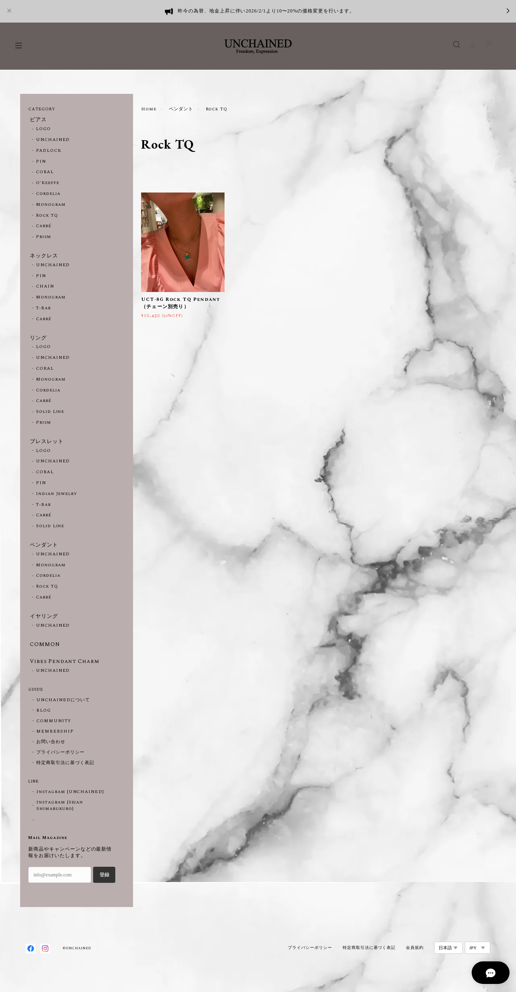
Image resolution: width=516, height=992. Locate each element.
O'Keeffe (47, 184)
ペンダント (181, 109)
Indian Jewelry (56, 500)
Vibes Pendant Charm (64, 673)
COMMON (43, 654)
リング (37, 341)
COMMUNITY (53, 734)
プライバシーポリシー (60, 765)
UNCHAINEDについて (62, 713)
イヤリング (43, 624)
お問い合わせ (50, 755)
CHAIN (45, 289)
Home (148, 109)
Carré (43, 227)
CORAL (45, 173)
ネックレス (43, 257)
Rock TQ (47, 217)
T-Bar (43, 311)
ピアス (37, 120)
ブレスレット (46, 446)
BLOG (43, 723)
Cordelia (48, 195)
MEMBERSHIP (55, 744)
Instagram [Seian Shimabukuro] (59, 818)
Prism (43, 238)
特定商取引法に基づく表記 (65, 775)
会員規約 (415, 960)
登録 (104, 887)
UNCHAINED (53, 141)
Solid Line (50, 416)
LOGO (43, 130)
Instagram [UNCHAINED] (70, 804)
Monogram (51, 206)
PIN (41, 163)
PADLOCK (48, 152)
